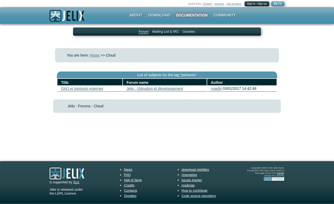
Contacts (130, 190)
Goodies (189, 32)
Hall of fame (133, 180)
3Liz (76, 182)
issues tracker (192, 180)
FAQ (127, 175)
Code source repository (199, 196)
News (128, 170)
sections (219, 3)
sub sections (233, 3)
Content (207, 3)
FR (280, 3)
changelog (189, 175)
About (135, 15)
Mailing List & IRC (165, 32)
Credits (129, 185)
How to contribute (195, 190)
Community (225, 15)
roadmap (188, 185)
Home (95, 55)
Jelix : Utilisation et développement (155, 88)
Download (159, 15)
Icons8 (280, 173)
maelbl (216, 88)
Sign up (262, 3)
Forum (143, 32)
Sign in (251, 3)
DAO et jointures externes (82, 88)
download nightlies (195, 170)
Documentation (192, 15)
